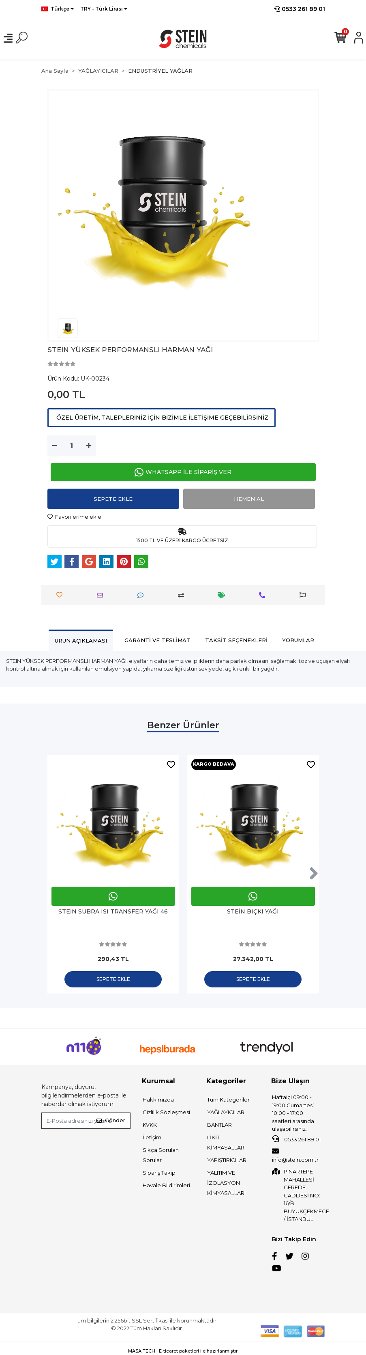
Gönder (110, 1120)
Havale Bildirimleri (166, 1185)
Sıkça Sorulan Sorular (161, 1155)
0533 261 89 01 (299, 9)
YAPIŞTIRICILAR (226, 1160)
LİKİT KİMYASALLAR (225, 1142)
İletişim (152, 1137)
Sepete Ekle (113, 499)
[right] (314, 873)
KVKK (150, 1124)
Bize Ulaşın (290, 1081)
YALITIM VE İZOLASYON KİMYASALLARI (226, 1182)
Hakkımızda (158, 1099)
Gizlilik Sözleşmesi (166, 1112)
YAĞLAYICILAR (225, 1112)
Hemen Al (249, 499)
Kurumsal (158, 1081)
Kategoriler (226, 1081)
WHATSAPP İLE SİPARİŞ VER (183, 472)
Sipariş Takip (159, 1172)
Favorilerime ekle (74, 516)
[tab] (81, 640)
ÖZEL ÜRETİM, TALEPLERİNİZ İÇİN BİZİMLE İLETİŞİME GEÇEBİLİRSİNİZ (161, 417)
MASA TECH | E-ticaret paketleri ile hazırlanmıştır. (183, 1351)
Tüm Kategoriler (228, 1099)
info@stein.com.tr (295, 1155)
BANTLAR (219, 1124)
